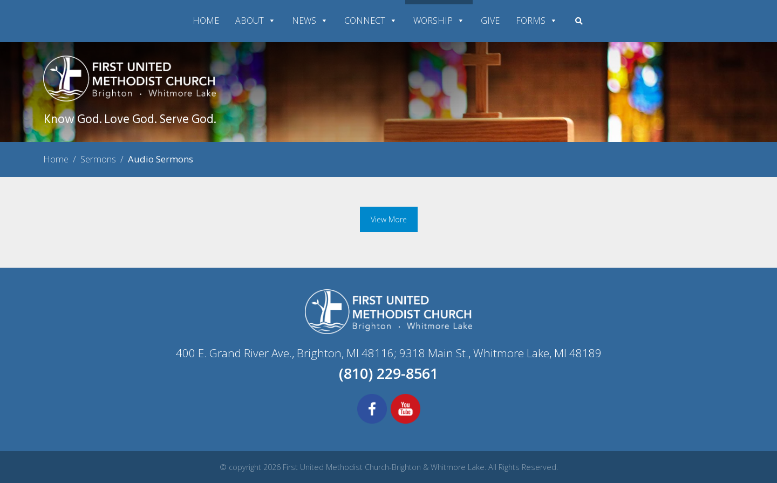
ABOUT (255, 20)
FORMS (536, 20)
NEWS (310, 20)
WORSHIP (439, 20)
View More (389, 219)
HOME (206, 20)
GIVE (490, 20)
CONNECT (370, 20)
